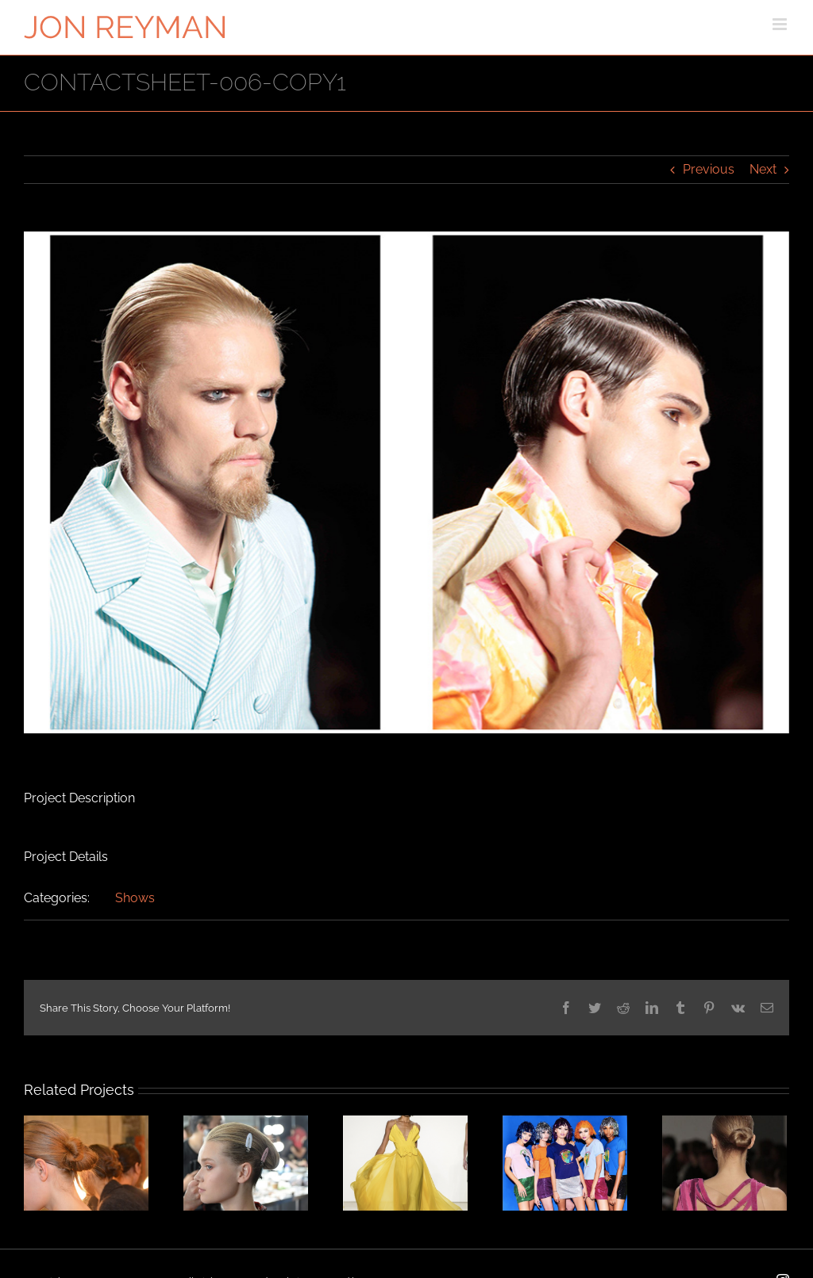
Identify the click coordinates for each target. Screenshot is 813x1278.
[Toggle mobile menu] (781, 24)
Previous (708, 169)
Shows (135, 897)
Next (762, 169)
